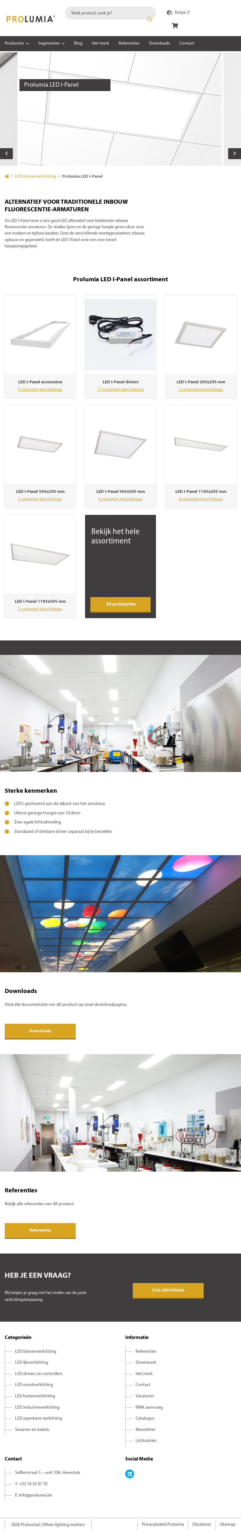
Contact (186, 43)
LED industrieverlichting (37, 1407)
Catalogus (145, 1418)
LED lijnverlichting (31, 1362)
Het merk (100, 43)
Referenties (129, 43)
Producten (14, 43)
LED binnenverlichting (35, 176)
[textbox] (110, 13)
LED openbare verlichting (38, 1418)
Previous (6, 153)
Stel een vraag (168, 1290)
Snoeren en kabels (32, 1429)
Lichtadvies (146, 1440)
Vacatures (145, 1396)
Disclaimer (202, 1524)
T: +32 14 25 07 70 (31, 1484)
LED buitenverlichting (35, 1396)
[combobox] (110, 13)
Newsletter (146, 1429)
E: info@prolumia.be (33, 1495)
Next (234, 153)
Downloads (159, 43)
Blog (78, 43)
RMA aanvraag (149, 1407)
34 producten (121, 604)
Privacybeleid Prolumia (163, 1524)
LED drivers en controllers (39, 1374)
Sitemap (227, 1524)
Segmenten (49, 43)
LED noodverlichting (34, 1385)
